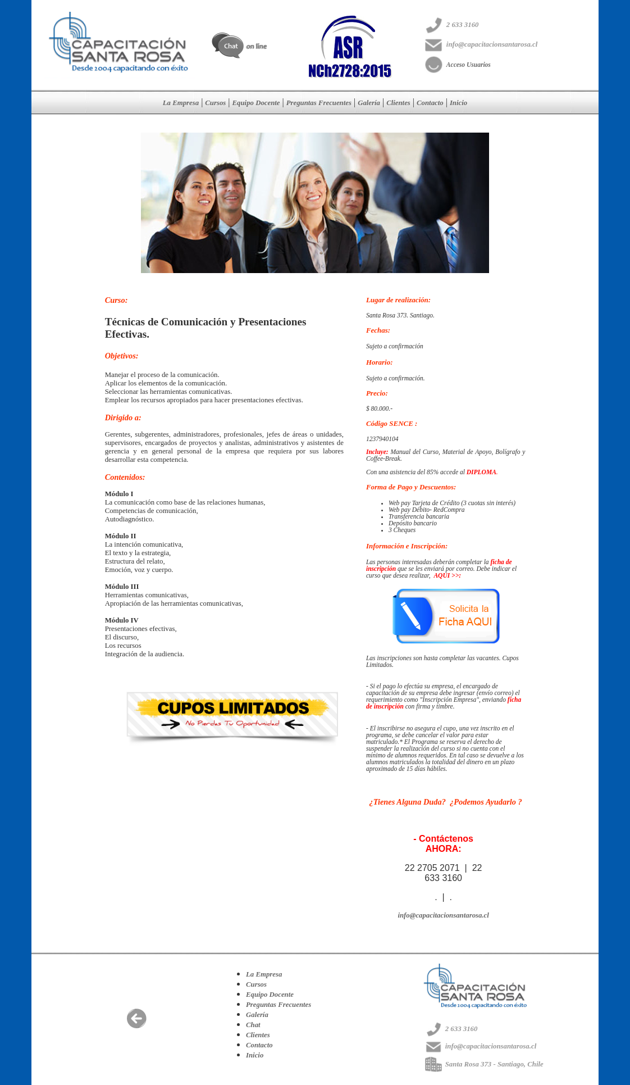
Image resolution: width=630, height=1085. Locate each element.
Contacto (430, 103)
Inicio (458, 103)
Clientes (398, 103)
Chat (253, 1025)
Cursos (215, 103)
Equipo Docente (256, 103)
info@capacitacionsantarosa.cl (443, 915)
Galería (369, 103)
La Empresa (181, 103)
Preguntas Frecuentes (318, 103)
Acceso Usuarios (468, 64)
